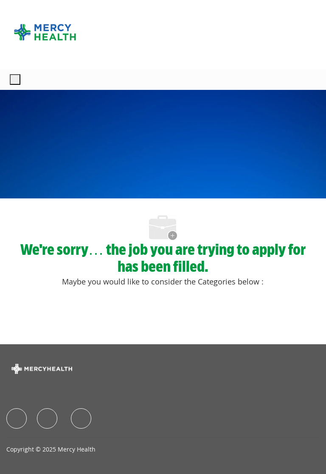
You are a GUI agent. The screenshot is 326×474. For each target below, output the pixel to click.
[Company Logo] (44, 32)
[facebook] (16, 418)
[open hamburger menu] (15, 79)
